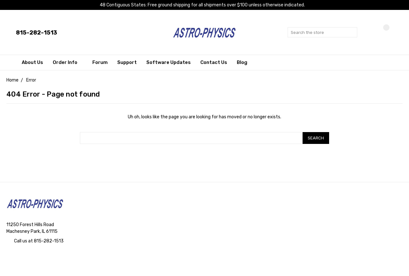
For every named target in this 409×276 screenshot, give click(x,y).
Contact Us (213, 62)
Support (127, 62)
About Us (32, 62)
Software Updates (168, 62)
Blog (242, 62)
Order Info (68, 62)
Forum (100, 62)
